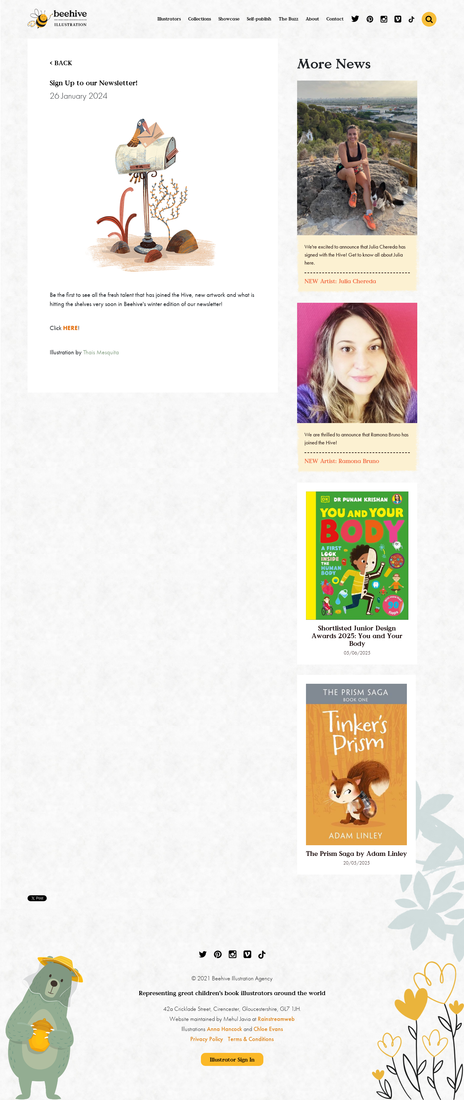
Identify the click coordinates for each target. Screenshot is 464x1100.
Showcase (228, 18)
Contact (335, 18)
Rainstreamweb (276, 1019)
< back (61, 63)
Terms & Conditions (251, 1039)
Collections (199, 18)
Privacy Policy (206, 1039)
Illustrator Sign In (232, 1059)
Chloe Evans (268, 1029)
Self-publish (259, 18)
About (312, 18)
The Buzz (288, 18)
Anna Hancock (224, 1029)
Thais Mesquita (101, 352)
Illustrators (169, 18)
